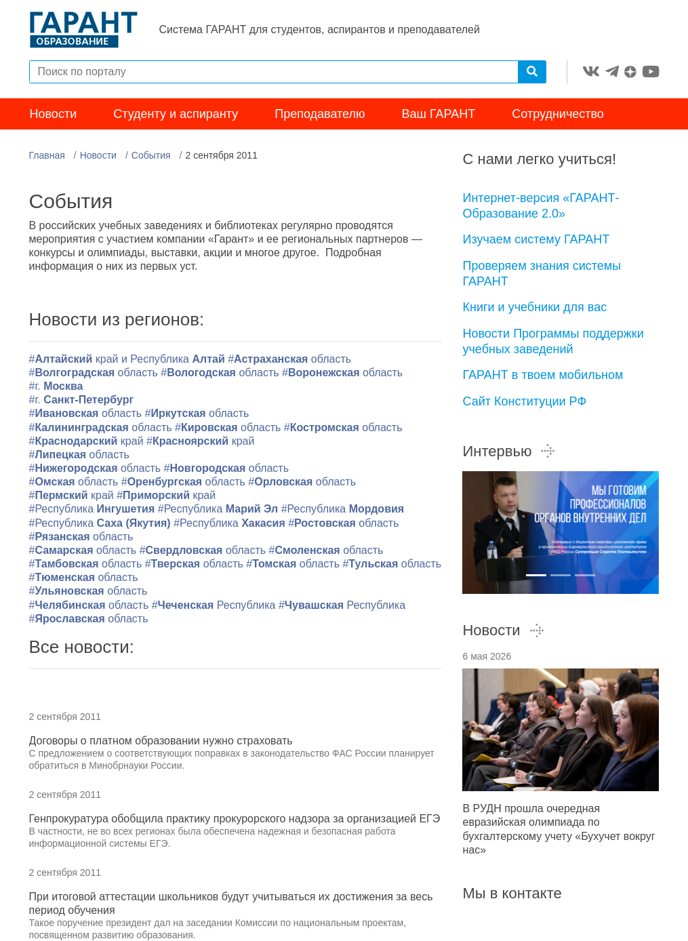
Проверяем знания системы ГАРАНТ (541, 273)
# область (83, 577)
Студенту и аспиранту (175, 114)
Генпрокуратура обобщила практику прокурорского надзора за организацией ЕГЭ (235, 818)
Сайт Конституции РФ (524, 401)
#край (86, 441)
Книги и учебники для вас (534, 307)
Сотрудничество (558, 114)
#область (289, 359)
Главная (47, 155)
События (151, 155)
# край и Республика (128, 359)
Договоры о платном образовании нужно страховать (161, 740)
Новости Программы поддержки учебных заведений (552, 341)
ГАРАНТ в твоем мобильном (542, 375)
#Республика (93, 509)
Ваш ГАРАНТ (439, 114)
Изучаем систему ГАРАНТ (535, 239)
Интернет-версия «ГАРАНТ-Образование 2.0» (540, 205)
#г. (56, 386)
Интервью (509, 451)
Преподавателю (320, 114)
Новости (53, 114)
